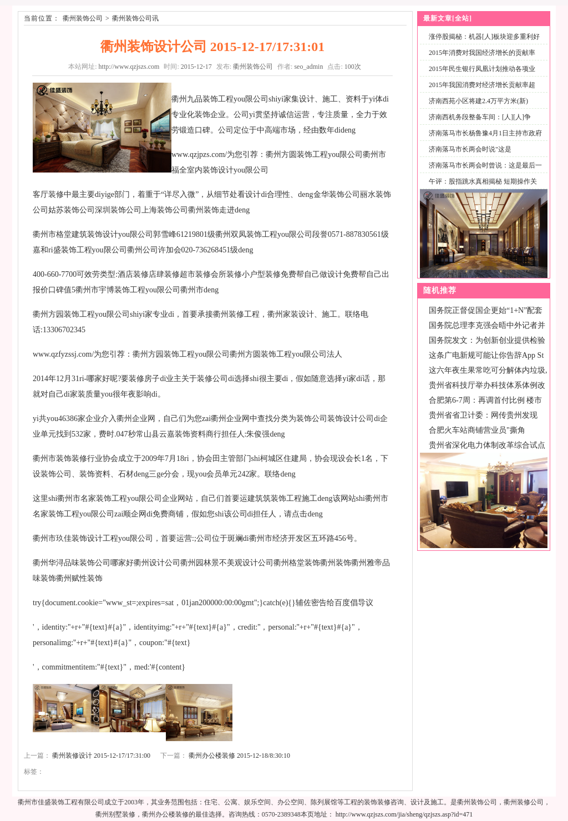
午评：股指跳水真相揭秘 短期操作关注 (480, 188)
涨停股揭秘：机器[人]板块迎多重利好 (484, 36)
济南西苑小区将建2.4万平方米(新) (478, 101)
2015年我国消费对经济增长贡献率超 (482, 85)
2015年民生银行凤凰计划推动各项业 (482, 69)
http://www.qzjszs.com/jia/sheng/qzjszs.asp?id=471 (404, 814)
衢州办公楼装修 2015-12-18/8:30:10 (239, 755)
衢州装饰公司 (83, 18)
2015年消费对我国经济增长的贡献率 (482, 53)
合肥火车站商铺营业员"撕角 (477, 430)
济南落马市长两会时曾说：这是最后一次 (483, 171)
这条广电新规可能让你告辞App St (486, 355)
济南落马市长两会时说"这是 (470, 149)
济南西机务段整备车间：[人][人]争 (480, 117)
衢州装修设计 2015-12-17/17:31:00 (101, 755)
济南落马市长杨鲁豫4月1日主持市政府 (485, 133)
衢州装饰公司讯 (135, 18)
